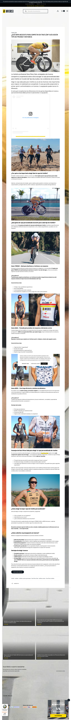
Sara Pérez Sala (44, 453)
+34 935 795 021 (7, 696)
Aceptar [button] (44, 363)
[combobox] (29, 4)
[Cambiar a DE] (45, 4)
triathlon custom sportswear (25, 578)
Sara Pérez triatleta (50, 578)
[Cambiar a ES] (37, 4)
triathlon (17, 578)
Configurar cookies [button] (35, 363)
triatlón (13, 578)
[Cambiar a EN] (41, 4)
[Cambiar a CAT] (40, 4)
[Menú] (7, 705)
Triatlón (14, 32)
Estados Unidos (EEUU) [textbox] (29, 4)
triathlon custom (42, 578)
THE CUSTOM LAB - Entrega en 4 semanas (35, 5)
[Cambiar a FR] (43, 4)
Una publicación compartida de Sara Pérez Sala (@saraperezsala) (30, 136)
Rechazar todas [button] (25, 363)
